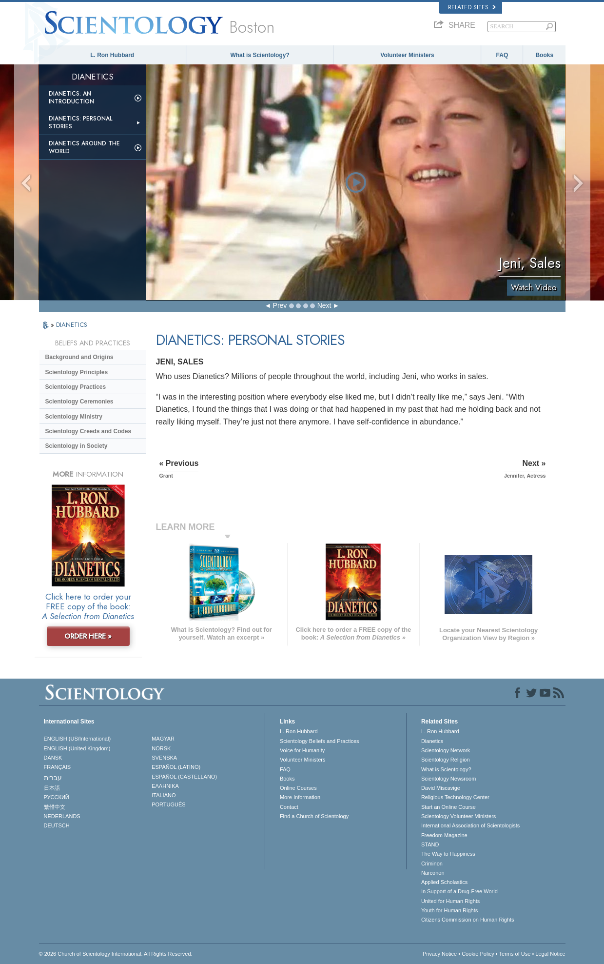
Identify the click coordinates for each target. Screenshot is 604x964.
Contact (289, 807)
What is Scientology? (259, 55)
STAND (430, 844)
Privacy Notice (440, 954)
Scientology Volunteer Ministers (458, 816)
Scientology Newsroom (448, 779)
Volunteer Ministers (407, 55)
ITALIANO (163, 795)
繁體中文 (54, 807)
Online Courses (298, 788)
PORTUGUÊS (168, 804)
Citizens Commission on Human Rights (467, 920)
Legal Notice (550, 954)
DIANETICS (71, 324)
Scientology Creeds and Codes (88, 431)
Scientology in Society (76, 445)
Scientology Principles (76, 372)
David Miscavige (440, 788)
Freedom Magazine (444, 835)
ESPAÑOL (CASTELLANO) (184, 777)
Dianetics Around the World (84, 147)
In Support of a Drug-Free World (459, 891)
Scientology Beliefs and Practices (319, 741)
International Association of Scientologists (470, 825)
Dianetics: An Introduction (71, 97)
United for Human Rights (450, 901)
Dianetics (432, 741)
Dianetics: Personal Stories (80, 122)
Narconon (433, 873)
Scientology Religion (445, 760)
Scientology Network (445, 750)
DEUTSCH (57, 825)
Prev (280, 305)
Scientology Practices (75, 386)
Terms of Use (515, 954)
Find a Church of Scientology (314, 816)
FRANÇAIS (57, 767)
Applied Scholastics (444, 882)
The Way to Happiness (448, 854)
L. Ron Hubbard (112, 55)
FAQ (502, 55)
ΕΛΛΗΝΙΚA (165, 786)
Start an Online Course (448, 807)
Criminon (432, 863)
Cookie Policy (478, 954)
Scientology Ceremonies (79, 401)
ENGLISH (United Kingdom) (77, 748)
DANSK (53, 758)
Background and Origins (79, 357)
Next (324, 305)
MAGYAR (163, 739)
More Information (300, 797)
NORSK (161, 748)
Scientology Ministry (73, 416)
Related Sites (472, 7)
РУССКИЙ (56, 797)
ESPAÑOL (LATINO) (176, 767)
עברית (53, 778)
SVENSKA (164, 758)
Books (544, 55)
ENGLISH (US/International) (77, 739)
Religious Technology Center (455, 797)
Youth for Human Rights (449, 910)
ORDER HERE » (88, 636)
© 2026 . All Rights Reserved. (116, 954)
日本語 (52, 788)
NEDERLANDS (62, 816)
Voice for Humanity (302, 750)
